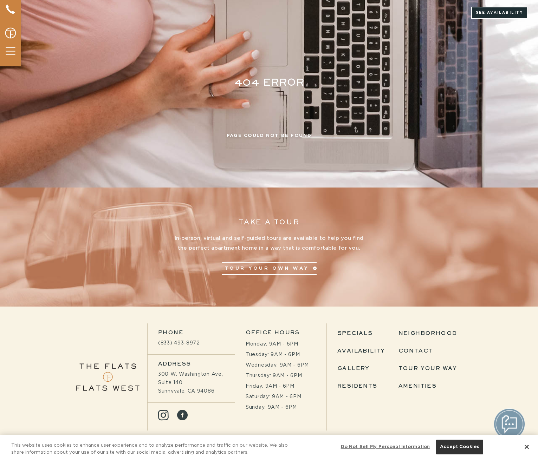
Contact (415, 351)
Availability (361, 351)
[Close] (526, 447)
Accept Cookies (459, 448)
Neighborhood (427, 333)
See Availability (499, 12)
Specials (354, 333)
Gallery (353, 368)
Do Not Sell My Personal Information (385, 448)
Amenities (417, 386)
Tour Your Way (427, 368)
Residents (357, 386)
